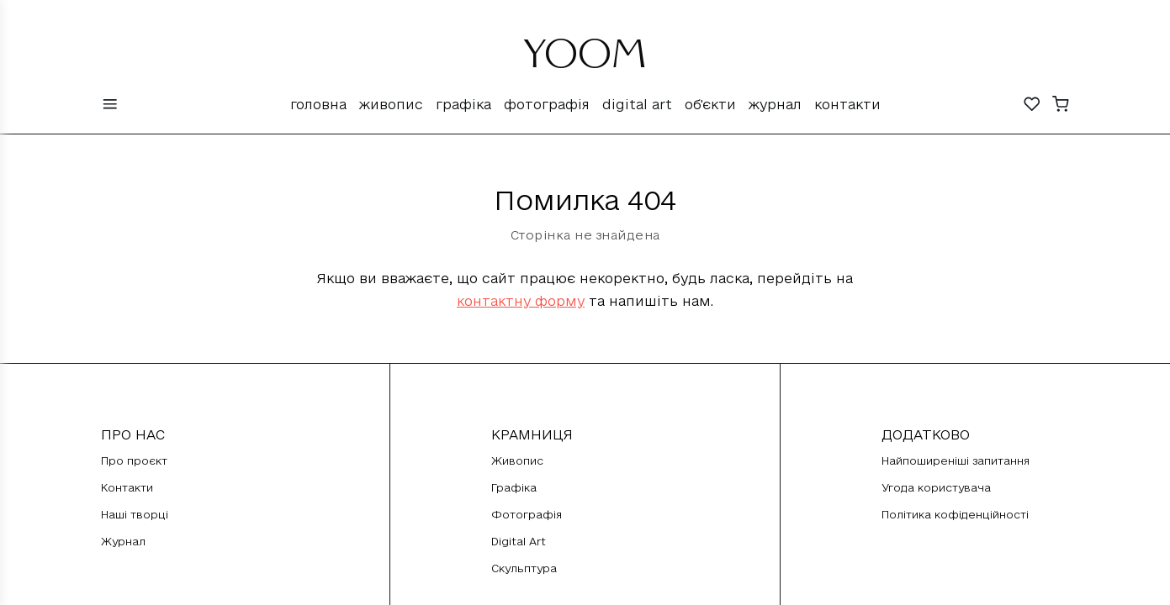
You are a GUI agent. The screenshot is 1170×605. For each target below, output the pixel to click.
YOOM (585, 60)
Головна (318, 104)
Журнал (775, 104)
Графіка (463, 104)
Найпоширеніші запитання (955, 460)
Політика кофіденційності (955, 514)
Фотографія (547, 104)
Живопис (391, 104)
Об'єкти (710, 104)
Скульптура (524, 568)
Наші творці (134, 514)
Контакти (847, 104)
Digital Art (637, 104)
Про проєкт (134, 460)
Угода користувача (936, 487)
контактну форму (521, 300)
